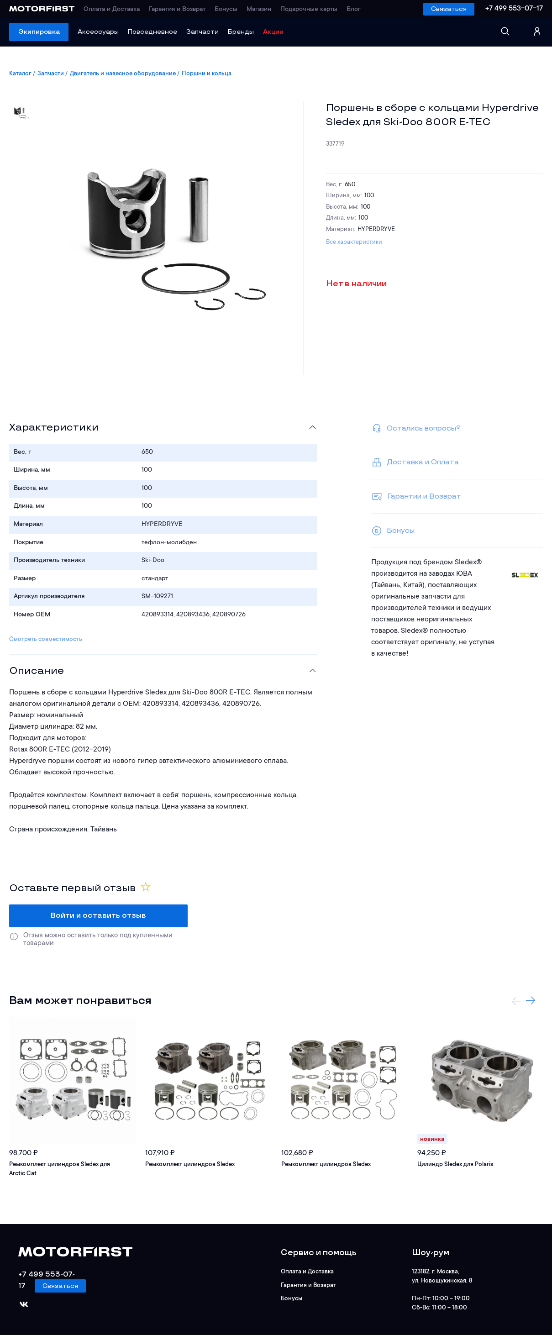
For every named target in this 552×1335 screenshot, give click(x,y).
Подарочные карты (308, 9)
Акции (273, 32)
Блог (354, 9)
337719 (335, 144)
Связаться (449, 9)
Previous (516, 1000)
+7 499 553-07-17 (514, 9)
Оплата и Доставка (112, 9)
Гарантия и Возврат (177, 9)
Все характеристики (354, 242)
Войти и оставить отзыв (98, 915)
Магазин (259, 9)
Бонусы (226, 9)
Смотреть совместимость (45, 639)
